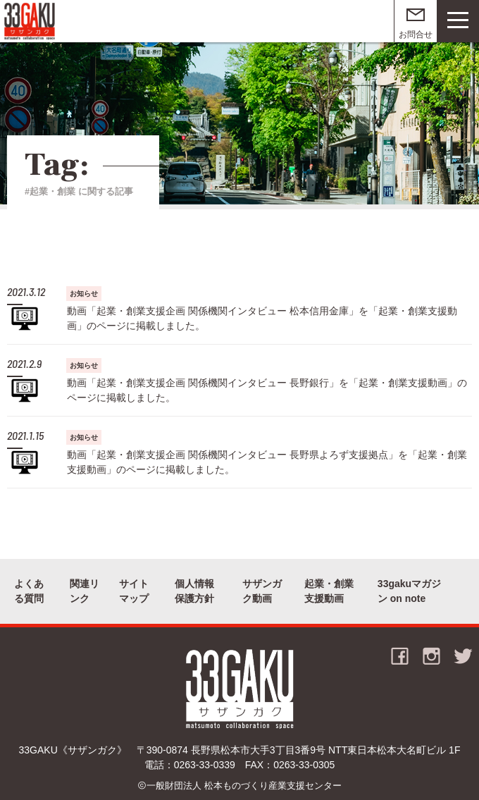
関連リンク (84, 591)
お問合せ (416, 34)
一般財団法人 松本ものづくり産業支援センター (244, 786)
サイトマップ (134, 591)
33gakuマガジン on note (409, 591)
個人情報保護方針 (194, 591)
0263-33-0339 (204, 764)
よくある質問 (29, 591)
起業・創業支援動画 (329, 591)
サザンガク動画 (262, 591)
